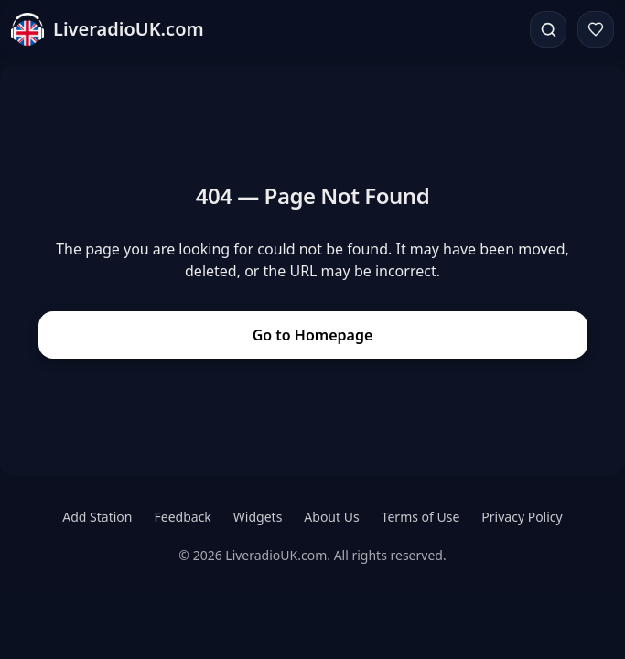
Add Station (97, 516)
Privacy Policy (521, 516)
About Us (331, 516)
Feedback (183, 516)
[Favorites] (595, 29)
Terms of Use (421, 516)
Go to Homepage (313, 335)
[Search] (548, 29)
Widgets (258, 516)
